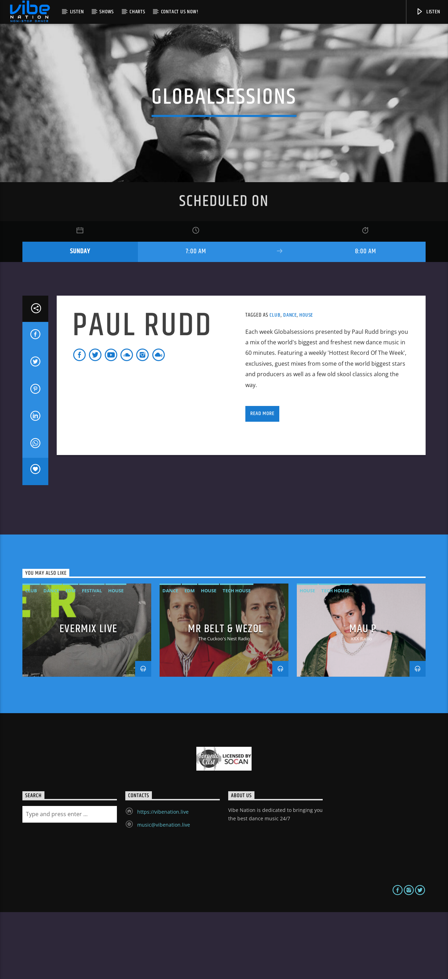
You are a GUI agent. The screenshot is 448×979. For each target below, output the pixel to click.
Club (275, 382)
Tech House (237, 658)
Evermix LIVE (88, 695)
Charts (137, 11)
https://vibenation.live (163, 878)
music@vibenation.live (163, 891)
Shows (106, 11)
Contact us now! (179, 11)
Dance (290, 382)
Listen (77, 11)
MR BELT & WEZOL (226, 695)
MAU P (363, 695)
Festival (92, 658)
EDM (70, 658)
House (306, 382)
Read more (262, 480)
